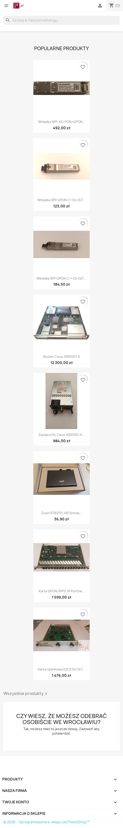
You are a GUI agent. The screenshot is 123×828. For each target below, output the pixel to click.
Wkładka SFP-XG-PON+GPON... (61, 122)
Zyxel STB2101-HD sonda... (61, 513)
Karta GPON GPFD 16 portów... (61, 591)
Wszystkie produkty (26, 693)
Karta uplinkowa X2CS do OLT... (61, 669)
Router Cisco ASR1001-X (61, 356)
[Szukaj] (61, 20)
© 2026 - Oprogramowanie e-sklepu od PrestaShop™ (46, 822)
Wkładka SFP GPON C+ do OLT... (61, 200)
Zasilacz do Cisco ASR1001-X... (62, 435)
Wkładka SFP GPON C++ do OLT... (61, 278)
